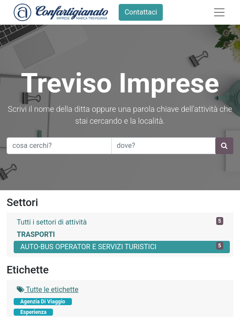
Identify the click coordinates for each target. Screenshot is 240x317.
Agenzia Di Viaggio (42, 302)
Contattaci (140, 12)
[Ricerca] (224, 145)
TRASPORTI (36, 234)
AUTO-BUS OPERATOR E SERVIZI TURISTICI (121, 246)
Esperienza (33, 312)
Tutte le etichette (48, 289)
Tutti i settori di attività (120, 221)
